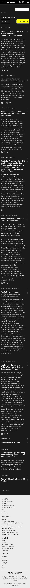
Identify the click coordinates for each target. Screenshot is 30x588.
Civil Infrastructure (7, 529)
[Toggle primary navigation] (2, 2)
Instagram (5, 562)
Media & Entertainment (9, 531)
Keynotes (4, 519)
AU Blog (4, 511)
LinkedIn (4, 556)
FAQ (3, 509)
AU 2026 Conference (8, 502)
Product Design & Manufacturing (11, 527)
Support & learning (7, 548)
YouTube (4, 564)
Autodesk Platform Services (10, 534)
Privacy (15, 581)
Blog (3, 566)
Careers (4, 542)
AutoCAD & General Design (10, 532)
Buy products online (8, 546)
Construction (5, 525)
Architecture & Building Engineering (13, 523)
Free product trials (7, 544)
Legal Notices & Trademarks (17, 579)
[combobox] (22, 21)
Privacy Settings (8, 584)
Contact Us (5, 513)
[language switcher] (23, 2)
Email (3, 568)
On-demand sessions (8, 521)
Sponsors (4, 503)
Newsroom (5, 550)
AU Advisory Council (8, 505)
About (3, 541)
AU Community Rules (8, 507)
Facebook (4, 560)
